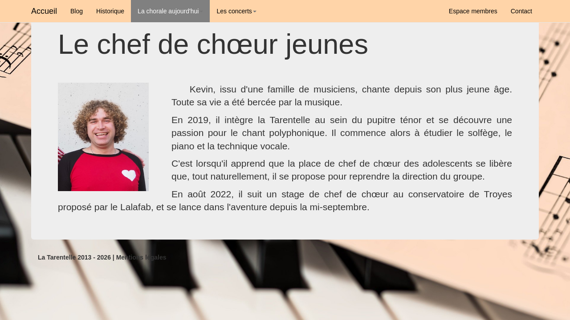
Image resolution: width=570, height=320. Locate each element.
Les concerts (236, 11)
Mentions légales (141, 257)
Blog (76, 11)
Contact (521, 11)
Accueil (44, 11)
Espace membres (473, 11)
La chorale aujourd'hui (170, 11)
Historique (110, 11)
